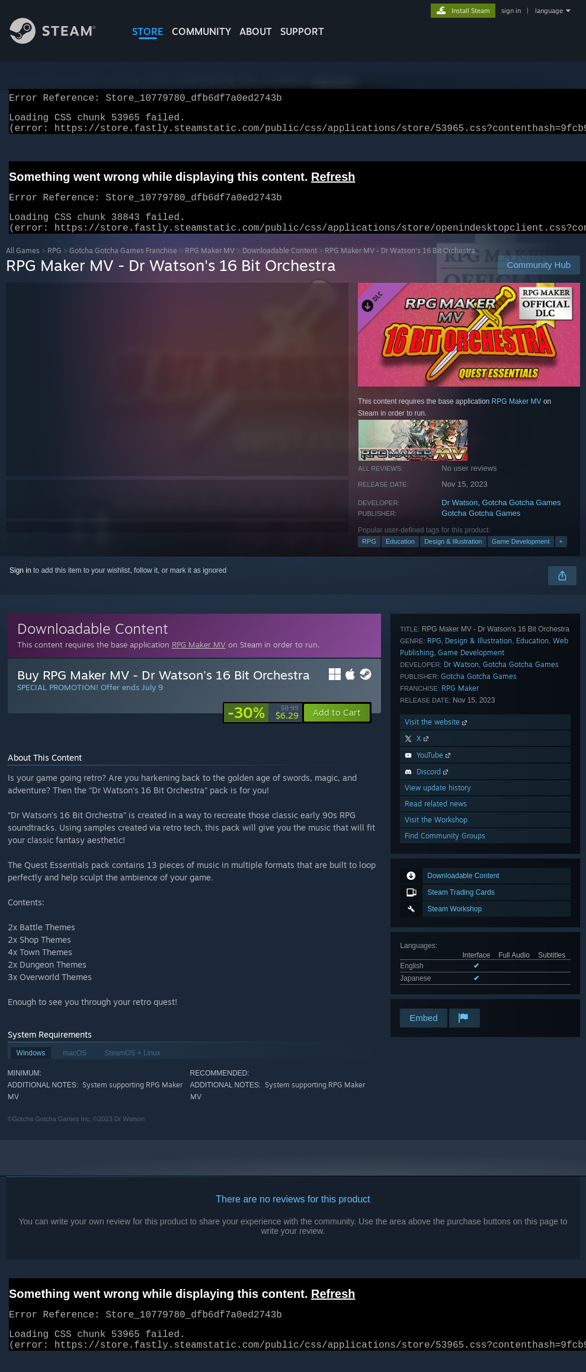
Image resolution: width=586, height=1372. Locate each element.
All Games (23, 264)
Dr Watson (459, 516)
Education (400, 555)
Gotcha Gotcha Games (521, 516)
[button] (336, 726)
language (549, 11)
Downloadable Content (279, 264)
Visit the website (437, 876)
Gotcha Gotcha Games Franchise (123, 264)
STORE (148, 31)
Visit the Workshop (436, 974)
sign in (511, 11)
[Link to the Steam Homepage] (61, 41)
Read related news (436, 958)
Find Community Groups (445, 990)
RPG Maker (460, 842)
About (255, 31)
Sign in (20, 584)
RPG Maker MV (210, 264)
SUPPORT (302, 31)
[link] (263, 726)
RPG (54, 264)
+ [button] (561, 555)
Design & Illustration (453, 555)
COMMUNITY (201, 31)
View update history (438, 942)
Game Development (521, 555)
